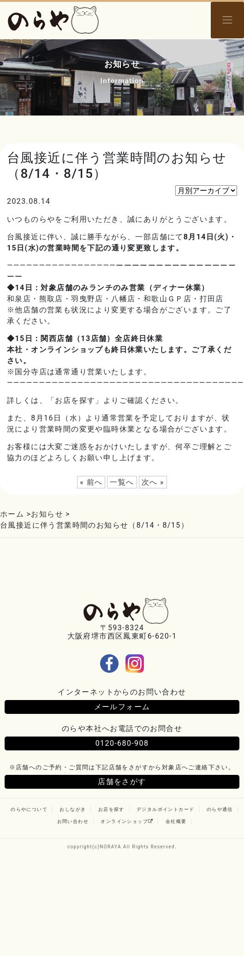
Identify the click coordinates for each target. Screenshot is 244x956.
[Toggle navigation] (227, 20)
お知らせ (47, 514)
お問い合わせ (73, 821)
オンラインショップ (127, 821)
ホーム (12, 514)
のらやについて (29, 809)
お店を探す (111, 809)
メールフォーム (122, 706)
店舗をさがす (122, 781)
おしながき (73, 809)
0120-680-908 (122, 743)
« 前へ (91, 482)
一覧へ (122, 482)
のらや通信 (220, 809)
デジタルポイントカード (165, 809)
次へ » (153, 482)
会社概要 (176, 821)
